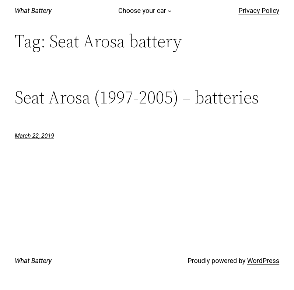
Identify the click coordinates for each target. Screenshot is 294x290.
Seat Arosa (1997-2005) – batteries (137, 97)
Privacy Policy (258, 10)
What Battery (33, 10)
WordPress (263, 261)
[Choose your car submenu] (170, 11)
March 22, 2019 (34, 135)
